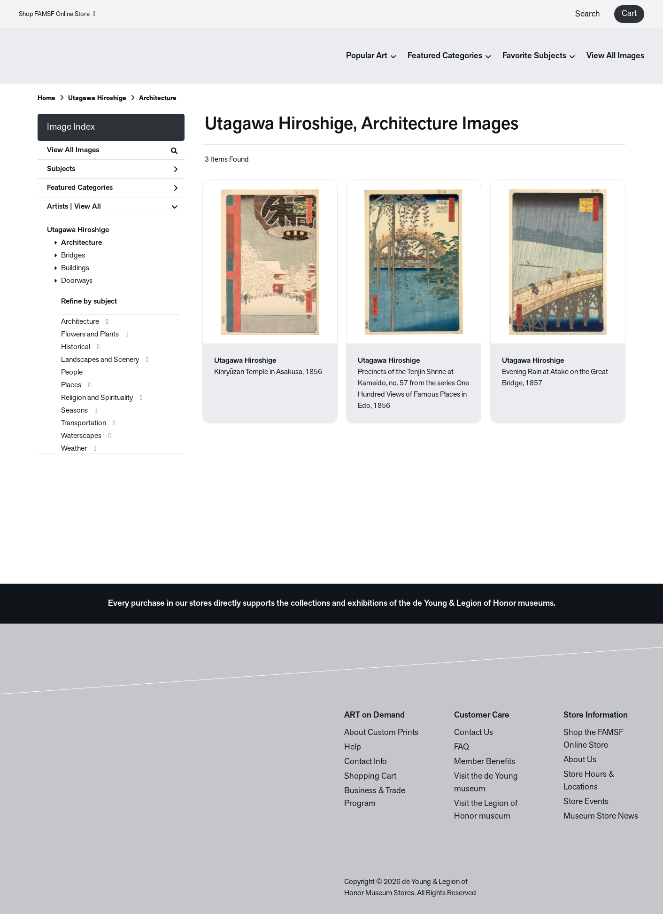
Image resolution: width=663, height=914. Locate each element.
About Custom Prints (381, 732)
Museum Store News (600, 816)
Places (71, 385)
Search (587, 14)
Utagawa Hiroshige (97, 98)
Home (46, 98)
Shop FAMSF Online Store (57, 14)
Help (352, 747)
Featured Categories (112, 188)
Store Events (586, 801)
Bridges (73, 255)
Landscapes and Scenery (100, 360)
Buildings (75, 268)
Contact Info (365, 762)
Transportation (83, 423)
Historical (75, 347)
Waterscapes (81, 436)
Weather (74, 449)
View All (87, 207)
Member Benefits (484, 762)
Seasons (74, 410)
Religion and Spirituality (97, 398)
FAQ (461, 747)
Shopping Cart (370, 776)
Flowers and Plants (90, 334)
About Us (579, 760)
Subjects (112, 169)
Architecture (158, 98)
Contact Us (473, 732)
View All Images (615, 56)
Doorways (77, 281)
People (72, 372)
